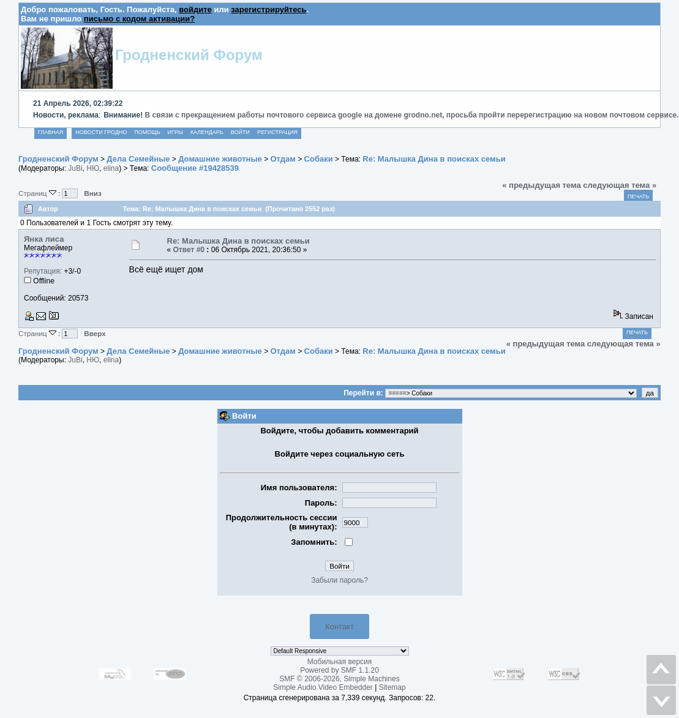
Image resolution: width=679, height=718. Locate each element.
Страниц (38, 193)
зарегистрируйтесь (268, 9)
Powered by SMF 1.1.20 (339, 670)
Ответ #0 (189, 249)
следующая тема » (619, 185)
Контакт (339, 626)
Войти (240, 132)
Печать (638, 196)
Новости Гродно (101, 132)
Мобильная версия (339, 661)
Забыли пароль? (339, 580)
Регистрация (277, 132)
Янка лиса (44, 239)
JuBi (75, 168)
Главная (50, 132)
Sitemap (392, 687)
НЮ (92, 168)
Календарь (206, 132)
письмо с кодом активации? (139, 18)
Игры (175, 132)
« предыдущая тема (541, 185)
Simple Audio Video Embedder (323, 687)
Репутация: (43, 271)
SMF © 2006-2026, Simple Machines (339, 679)
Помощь (147, 132)
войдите (195, 9)
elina (111, 168)
